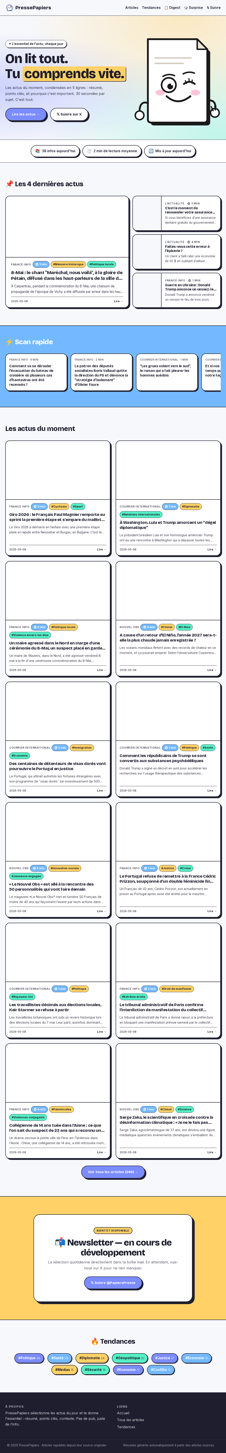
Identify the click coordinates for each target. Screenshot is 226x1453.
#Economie (20, 755)
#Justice (167, 868)
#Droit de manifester (177, 988)
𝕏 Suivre (214, 8)
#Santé (208, 747)
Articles (131, 8)
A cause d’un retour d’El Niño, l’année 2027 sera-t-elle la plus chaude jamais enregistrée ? (168, 638)
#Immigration (82, 747)
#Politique (189, 747)
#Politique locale (102, 264)
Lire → (118, 301)
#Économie (196, 1358)
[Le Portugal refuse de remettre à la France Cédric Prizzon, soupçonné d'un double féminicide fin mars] (168, 832)
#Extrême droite (133, 996)
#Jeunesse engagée (26, 876)
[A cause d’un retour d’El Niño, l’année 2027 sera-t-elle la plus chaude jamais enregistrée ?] (168, 590)
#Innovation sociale (65, 868)
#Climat (166, 627)
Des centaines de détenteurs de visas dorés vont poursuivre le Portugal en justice (57, 766)
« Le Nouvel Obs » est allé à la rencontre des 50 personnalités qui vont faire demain (51, 887)
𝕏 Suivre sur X (69, 114)
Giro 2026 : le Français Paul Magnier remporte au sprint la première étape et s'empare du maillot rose (57, 519)
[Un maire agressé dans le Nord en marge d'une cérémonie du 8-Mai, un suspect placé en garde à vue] (58, 590)
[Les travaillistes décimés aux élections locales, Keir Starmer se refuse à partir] (58, 952)
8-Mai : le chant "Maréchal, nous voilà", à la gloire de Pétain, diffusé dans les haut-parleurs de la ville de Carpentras (66, 278)
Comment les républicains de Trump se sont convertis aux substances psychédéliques (163, 758)
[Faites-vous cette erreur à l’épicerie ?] (147, 252)
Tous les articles (130, 1420)
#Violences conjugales (28, 1117)
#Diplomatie (190, 506)
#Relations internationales (141, 514)
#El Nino (184, 627)
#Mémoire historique (68, 264)
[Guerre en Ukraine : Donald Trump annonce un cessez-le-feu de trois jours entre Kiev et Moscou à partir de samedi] (147, 290)
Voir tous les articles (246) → (113, 1172)
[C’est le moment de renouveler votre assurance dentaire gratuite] (147, 213)
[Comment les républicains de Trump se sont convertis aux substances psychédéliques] (168, 711)
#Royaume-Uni (22, 996)
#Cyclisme (59, 506)
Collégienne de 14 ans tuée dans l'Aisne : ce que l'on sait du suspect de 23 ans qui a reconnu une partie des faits (56, 1130)
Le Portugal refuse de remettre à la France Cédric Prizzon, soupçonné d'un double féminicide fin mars (168, 881)
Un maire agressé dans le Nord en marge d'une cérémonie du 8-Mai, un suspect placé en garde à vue (57, 648)
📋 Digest (172, 8)
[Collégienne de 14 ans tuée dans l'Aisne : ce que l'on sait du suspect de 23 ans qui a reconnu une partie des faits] (58, 1073)
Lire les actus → (26, 114)
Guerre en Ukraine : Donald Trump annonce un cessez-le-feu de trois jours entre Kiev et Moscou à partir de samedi (190, 291)
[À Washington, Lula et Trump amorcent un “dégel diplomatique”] (168, 470)
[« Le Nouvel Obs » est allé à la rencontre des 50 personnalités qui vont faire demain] (58, 832)
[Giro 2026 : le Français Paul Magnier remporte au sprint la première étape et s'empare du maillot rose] (58, 470)
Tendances (151, 8)
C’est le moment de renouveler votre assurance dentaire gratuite (188, 212)
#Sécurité (95, 1370)
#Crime (185, 868)
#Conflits (161, 1370)
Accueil (123, 1413)
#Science (184, 1109)
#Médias (64, 1370)
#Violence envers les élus (30, 635)
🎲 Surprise (193, 8)
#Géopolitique (130, 1358)
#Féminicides (61, 1109)
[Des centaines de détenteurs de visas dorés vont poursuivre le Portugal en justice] (58, 711)
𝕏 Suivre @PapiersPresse (113, 1283)
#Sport (78, 506)
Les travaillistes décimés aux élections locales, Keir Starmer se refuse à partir (55, 1007)
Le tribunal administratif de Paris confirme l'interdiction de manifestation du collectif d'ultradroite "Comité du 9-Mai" (161, 1009)
